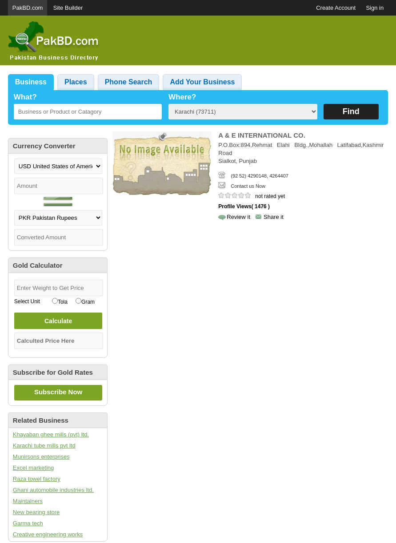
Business (31, 82)
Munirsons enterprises (41, 456)
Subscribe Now (58, 392)
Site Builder (68, 7)
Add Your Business (202, 82)
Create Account (336, 7)
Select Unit (27, 301)
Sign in (375, 7)
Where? (182, 97)
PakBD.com (27, 7)
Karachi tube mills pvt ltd (44, 445)
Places (75, 82)
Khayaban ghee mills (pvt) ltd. (51, 434)
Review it (238, 217)
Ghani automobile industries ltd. (53, 490)
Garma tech (28, 523)
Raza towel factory (36, 479)
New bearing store (36, 512)
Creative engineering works (48, 534)
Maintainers (28, 501)
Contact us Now (248, 186)
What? (25, 97)
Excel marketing (33, 467)
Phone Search (128, 82)
